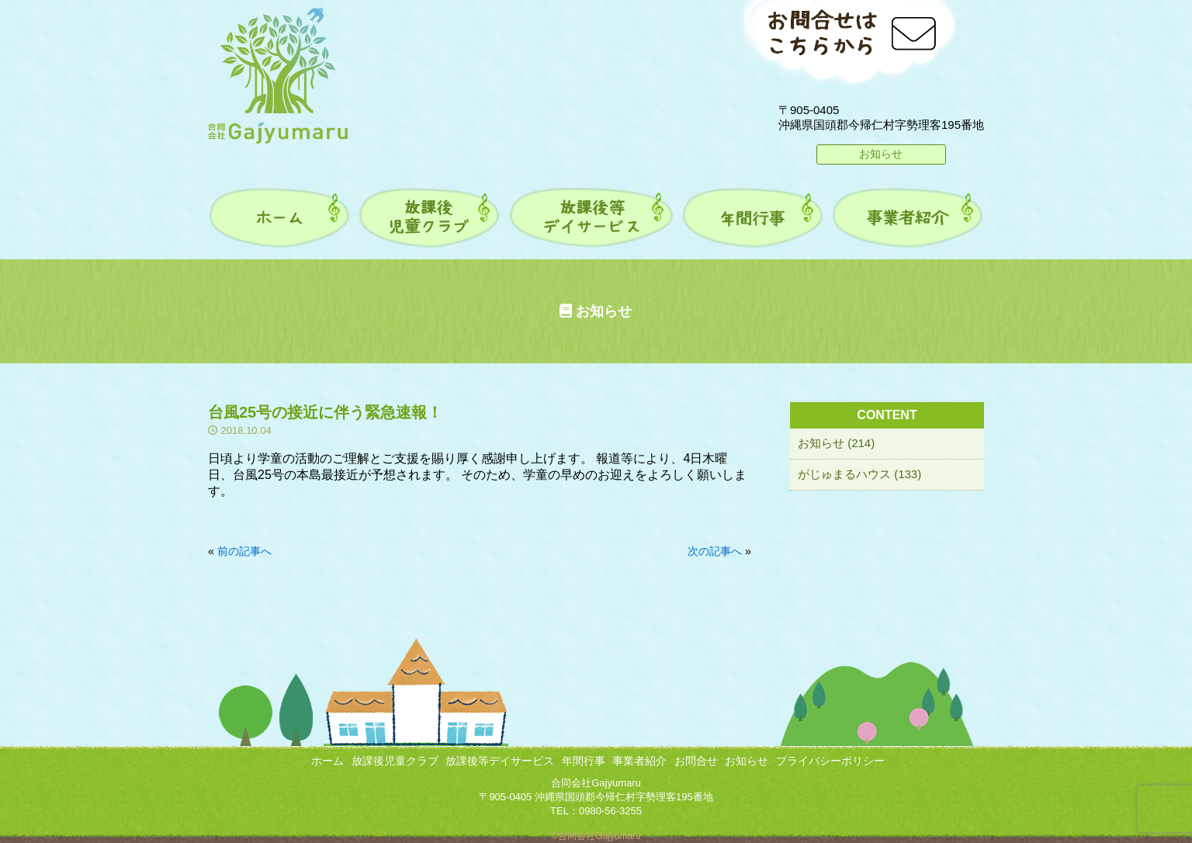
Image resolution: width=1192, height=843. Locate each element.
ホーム (327, 761)
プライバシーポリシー (830, 761)
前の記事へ (244, 551)
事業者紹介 (639, 761)
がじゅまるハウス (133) (859, 473)
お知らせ (881, 153)
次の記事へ (715, 551)
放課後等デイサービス (499, 761)
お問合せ (696, 761)
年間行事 (583, 761)
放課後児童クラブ (395, 761)
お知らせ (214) (836, 442)
